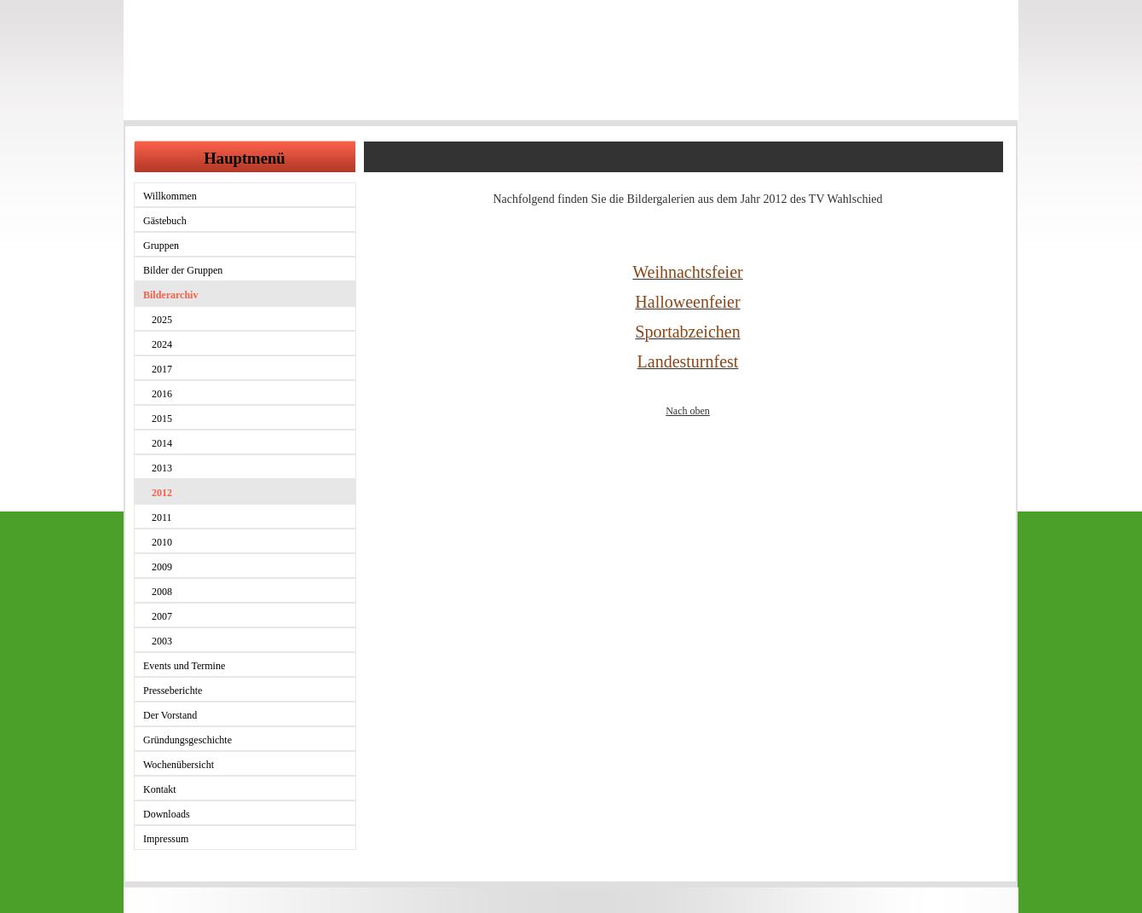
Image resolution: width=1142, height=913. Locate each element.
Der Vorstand (170, 715)
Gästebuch (165, 221)
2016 (162, 394)
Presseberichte (172, 690)
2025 (162, 320)
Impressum (165, 839)
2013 (162, 468)
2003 (162, 641)
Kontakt (159, 789)
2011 (162, 517)
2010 (162, 542)
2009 (162, 567)
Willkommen (170, 196)
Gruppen (161, 245)
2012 (162, 493)
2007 (162, 616)
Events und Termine (184, 666)
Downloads (166, 814)
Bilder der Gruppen (182, 270)
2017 (162, 369)
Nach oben (688, 411)
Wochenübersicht (178, 765)
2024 (162, 344)
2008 (162, 592)
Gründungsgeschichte (187, 740)
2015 (162, 419)
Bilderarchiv (170, 295)
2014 (162, 443)
